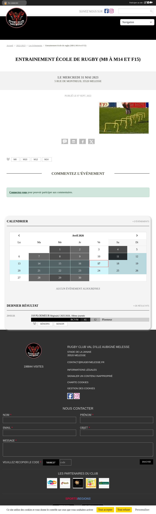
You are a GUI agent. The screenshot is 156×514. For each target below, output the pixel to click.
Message (10, 440)
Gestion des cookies (81, 388)
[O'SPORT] (65, 483)
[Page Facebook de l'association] (106, 11)
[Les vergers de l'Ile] (91, 483)
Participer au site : (140, 2)
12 (95, 319)
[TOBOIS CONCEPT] (78, 483)
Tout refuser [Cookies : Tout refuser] (123, 509)
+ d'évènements (140, 221)
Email (8, 427)
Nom (7, 415)
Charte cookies (77, 382)
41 (85, 319)
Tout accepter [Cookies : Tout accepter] (105, 509)
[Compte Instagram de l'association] (111, 11)
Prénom (87, 415)
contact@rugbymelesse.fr (85, 362)
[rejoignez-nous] (52, 483)
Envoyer (146, 461)
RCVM (74, 319)
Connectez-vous (18, 192)
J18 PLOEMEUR (40, 315)
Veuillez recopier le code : (22, 462)
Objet (85, 427)
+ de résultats (141, 305)
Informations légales (82, 369)
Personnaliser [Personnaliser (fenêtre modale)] (142, 509)
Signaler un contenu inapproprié (89, 376)
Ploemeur (107, 319)
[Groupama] (104, 483)
